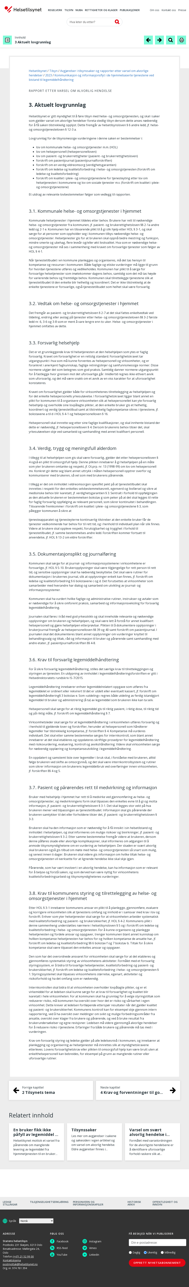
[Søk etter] (94, 22)
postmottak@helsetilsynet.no (20, 1264)
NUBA (79, 10)
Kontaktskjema (12, 1260)
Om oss (154, 10)
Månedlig (168, 1252)
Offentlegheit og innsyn (165, 1203)
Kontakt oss (168, 10)
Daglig (134, 1252)
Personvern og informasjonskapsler (88, 1203)
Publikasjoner (130, 10)
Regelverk (55, 10)
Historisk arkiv (134, 1203)
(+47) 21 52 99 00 (23, 1256)
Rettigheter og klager (101, 10)
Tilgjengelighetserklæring (49, 1202)
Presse (182, 10)
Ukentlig (150, 1252)
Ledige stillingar (10, 1203)
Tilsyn (68, 10)
